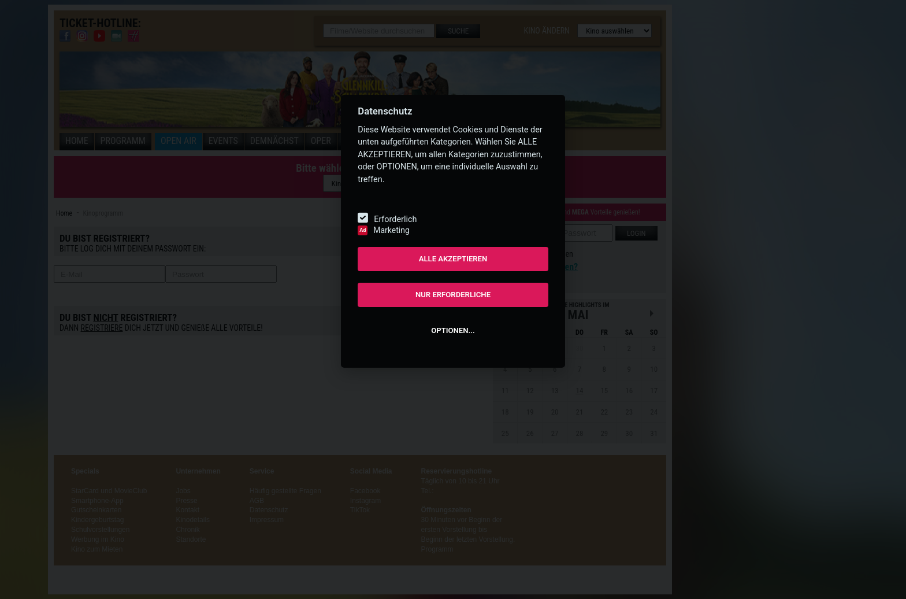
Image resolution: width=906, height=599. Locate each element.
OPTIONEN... (452, 330)
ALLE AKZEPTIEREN (453, 258)
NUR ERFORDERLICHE (453, 294)
